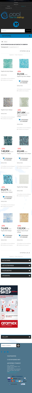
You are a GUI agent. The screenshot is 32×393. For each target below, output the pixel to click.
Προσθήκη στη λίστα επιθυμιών (8, 78)
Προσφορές (6, 275)
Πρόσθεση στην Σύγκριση (7, 80)
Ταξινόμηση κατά (4, 47)
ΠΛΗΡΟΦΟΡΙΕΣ (7, 270)
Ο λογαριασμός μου (13, 359)
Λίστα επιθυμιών (8, 265)
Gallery (5, 337)
